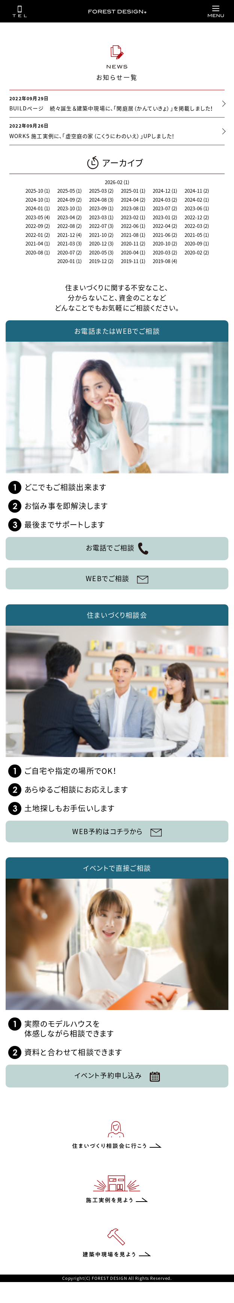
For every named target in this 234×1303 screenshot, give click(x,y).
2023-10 (69, 208)
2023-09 (101, 208)
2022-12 (197, 217)
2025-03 (101, 190)
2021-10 (101, 234)
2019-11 (133, 261)
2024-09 (69, 199)
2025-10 (37, 190)
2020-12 (101, 243)
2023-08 (133, 208)
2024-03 (165, 199)
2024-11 (197, 190)
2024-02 (197, 199)
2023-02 (133, 217)
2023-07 (165, 208)
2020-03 (165, 252)
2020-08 (37, 252)
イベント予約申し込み (117, 1075)
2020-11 (133, 243)
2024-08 (101, 199)
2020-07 (69, 252)
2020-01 (69, 261)
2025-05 (69, 190)
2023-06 (197, 208)
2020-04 (133, 252)
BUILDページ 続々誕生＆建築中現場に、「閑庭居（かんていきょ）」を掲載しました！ (111, 108)
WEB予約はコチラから (116, 831)
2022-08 (69, 225)
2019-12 (101, 261)
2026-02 (117, 182)
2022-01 (37, 234)
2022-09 (37, 225)
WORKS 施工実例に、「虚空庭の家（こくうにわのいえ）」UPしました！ (92, 136)
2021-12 (69, 234)
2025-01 (133, 190)
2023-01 (165, 217)
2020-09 (197, 243)
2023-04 (69, 217)
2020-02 (197, 252)
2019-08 (165, 261)
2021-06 (165, 234)
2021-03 (69, 243)
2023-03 (101, 217)
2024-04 (133, 199)
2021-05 (197, 234)
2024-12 (165, 190)
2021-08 (133, 234)
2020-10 (165, 243)
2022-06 (133, 225)
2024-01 (37, 208)
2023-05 (37, 217)
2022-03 (197, 225)
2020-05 (101, 252)
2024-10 (37, 199)
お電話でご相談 (117, 549)
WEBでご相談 (117, 578)
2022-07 (101, 225)
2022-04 (165, 225)
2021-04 (37, 243)
